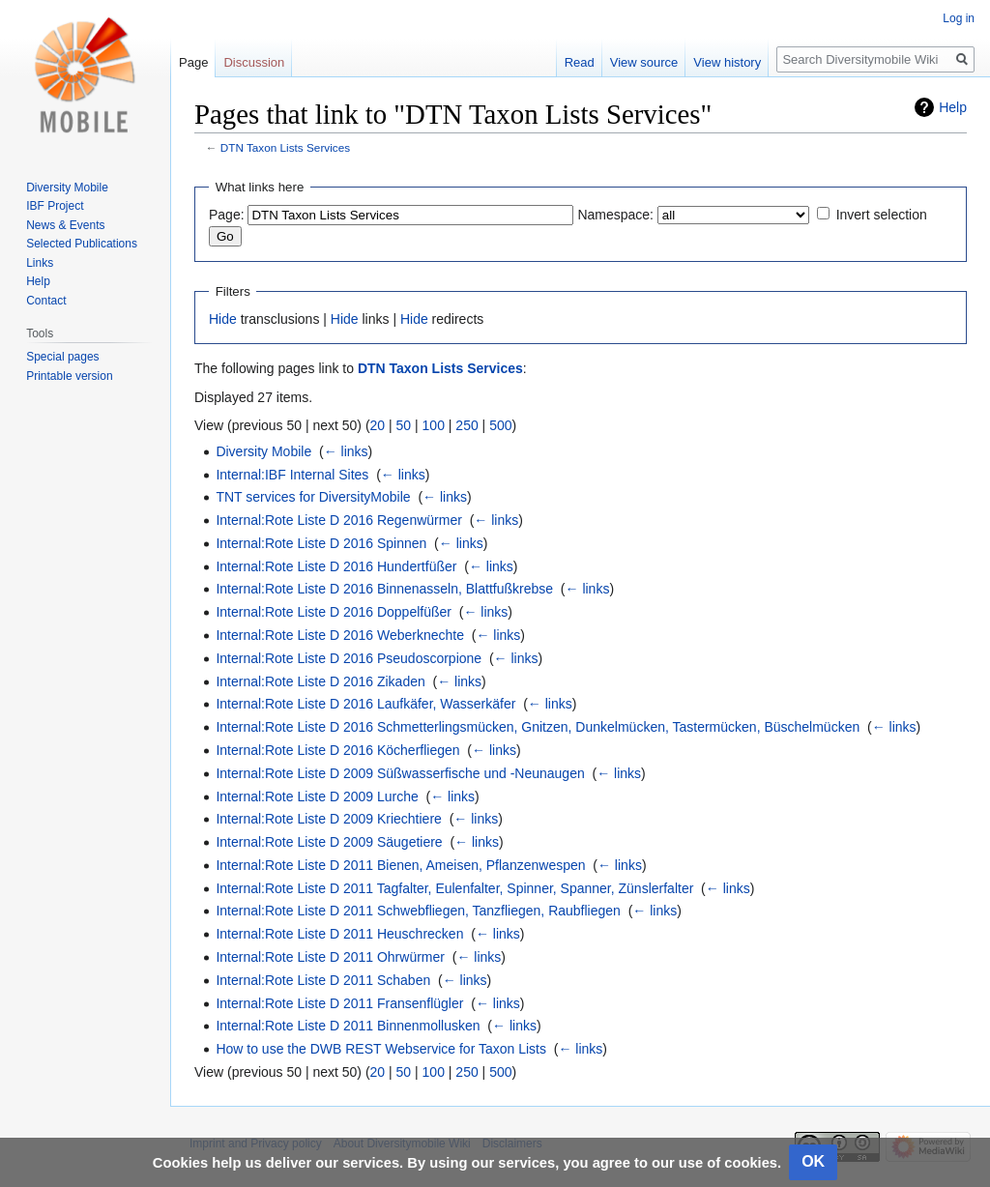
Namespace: (615, 214)
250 (466, 425)
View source (644, 62)
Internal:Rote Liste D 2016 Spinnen (321, 543)
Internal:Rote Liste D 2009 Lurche (317, 796)
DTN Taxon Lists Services (285, 147)
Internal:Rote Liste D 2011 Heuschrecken (339, 933)
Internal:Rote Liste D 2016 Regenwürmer (338, 520)
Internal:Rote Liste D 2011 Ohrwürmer (330, 957)
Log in (959, 18)
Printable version (69, 376)
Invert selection (881, 214)
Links (39, 263)
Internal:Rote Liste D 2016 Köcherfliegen (337, 750)
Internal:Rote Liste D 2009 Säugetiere (329, 842)
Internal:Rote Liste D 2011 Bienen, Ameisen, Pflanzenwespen (400, 865)
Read (580, 62)
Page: (227, 214)
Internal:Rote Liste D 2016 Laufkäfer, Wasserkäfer (365, 703)
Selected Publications (81, 243)
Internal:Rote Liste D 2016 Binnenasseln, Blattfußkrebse (384, 588)
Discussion (253, 62)
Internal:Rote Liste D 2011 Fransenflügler (339, 1003)
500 (500, 425)
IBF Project (54, 206)
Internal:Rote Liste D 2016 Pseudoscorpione (348, 658)
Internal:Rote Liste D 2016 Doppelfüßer (333, 612)
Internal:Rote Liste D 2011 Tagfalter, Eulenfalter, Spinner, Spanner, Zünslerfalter (454, 888)
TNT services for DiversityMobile (313, 497)
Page (193, 62)
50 (404, 425)
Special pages (62, 356)
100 (433, 425)
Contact (46, 300)
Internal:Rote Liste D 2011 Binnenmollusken (348, 1025)
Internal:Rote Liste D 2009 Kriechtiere (328, 818)
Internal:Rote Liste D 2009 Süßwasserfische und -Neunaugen (400, 773)
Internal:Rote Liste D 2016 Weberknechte (340, 635)
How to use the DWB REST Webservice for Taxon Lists (381, 1049)
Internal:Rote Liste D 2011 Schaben (323, 980)
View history (727, 62)
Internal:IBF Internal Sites (292, 474)
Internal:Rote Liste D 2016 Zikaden (320, 681)
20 (378, 425)
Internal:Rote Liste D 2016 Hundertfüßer (336, 566)
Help (953, 107)
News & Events (65, 225)
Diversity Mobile (263, 451)
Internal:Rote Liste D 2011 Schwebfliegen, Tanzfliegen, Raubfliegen (418, 910)
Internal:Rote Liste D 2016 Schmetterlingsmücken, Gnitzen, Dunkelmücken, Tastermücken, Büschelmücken (537, 727)
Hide (223, 319)
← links (346, 451)
